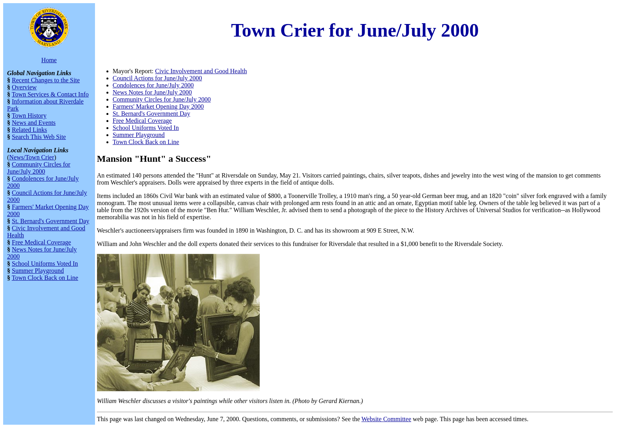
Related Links (29, 129)
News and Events (34, 122)
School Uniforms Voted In (45, 263)
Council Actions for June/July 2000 (157, 78)
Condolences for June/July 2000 (153, 85)
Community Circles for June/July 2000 (38, 168)
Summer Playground (38, 270)
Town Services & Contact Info (50, 94)
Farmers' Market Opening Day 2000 (158, 106)
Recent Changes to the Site (46, 80)
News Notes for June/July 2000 (152, 92)
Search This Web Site (39, 136)
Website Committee (386, 419)
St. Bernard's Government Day (50, 221)
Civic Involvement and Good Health (201, 71)
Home (49, 60)
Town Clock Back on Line (45, 277)
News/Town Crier (31, 157)
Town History (29, 115)
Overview (24, 87)
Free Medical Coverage (41, 242)
